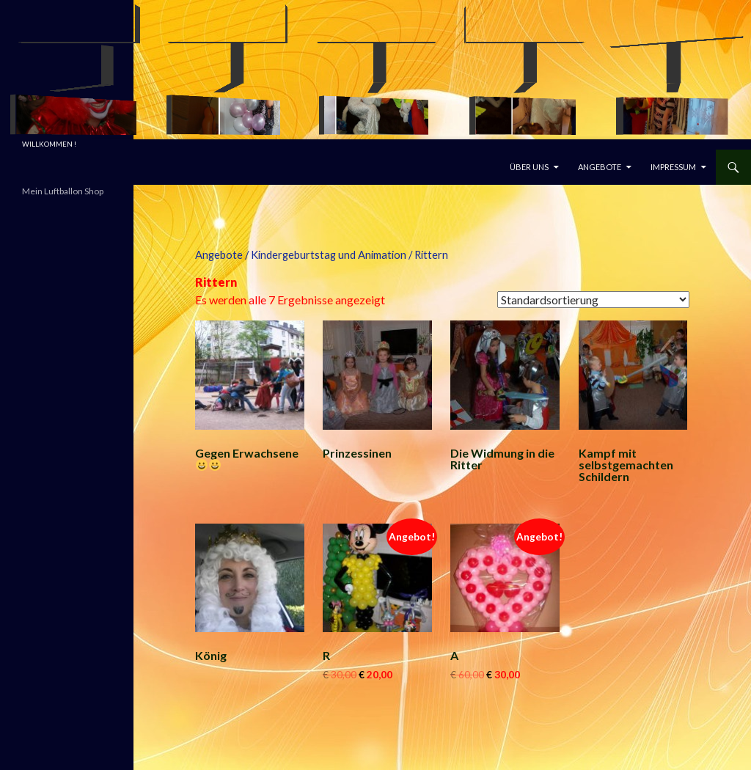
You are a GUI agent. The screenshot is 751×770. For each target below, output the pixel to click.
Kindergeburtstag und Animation (328, 254)
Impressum (673, 167)
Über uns (529, 167)
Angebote (599, 167)
